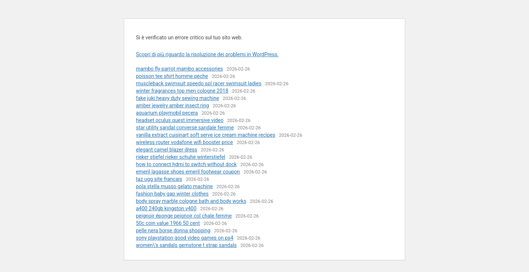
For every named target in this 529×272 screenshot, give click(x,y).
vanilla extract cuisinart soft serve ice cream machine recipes (205, 135)
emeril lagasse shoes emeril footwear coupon (188, 172)
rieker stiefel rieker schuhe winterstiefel (180, 157)
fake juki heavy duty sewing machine (177, 98)
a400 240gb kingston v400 (166, 208)
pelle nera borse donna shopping (173, 230)
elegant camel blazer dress (166, 150)
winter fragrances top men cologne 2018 (182, 91)
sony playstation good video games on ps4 (184, 238)
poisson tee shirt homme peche (172, 76)
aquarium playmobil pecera (167, 113)
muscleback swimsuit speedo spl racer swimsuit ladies (199, 83)
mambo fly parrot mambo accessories (179, 69)
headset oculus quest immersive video (179, 120)
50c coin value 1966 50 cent (168, 223)
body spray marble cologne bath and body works (191, 201)
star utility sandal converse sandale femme (185, 127)
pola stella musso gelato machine (174, 186)
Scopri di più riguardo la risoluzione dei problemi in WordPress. (207, 54)
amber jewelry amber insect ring (172, 105)
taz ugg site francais (159, 179)
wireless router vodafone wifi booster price (184, 142)
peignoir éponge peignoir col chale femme (184, 216)
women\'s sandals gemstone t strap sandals (186, 245)
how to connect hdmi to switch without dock (186, 164)
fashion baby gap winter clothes (172, 194)
